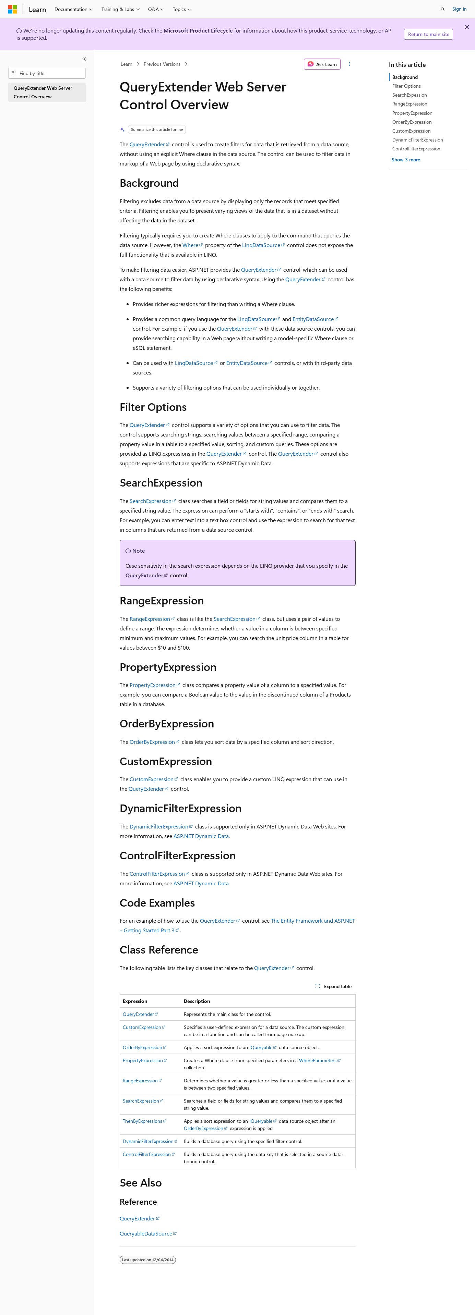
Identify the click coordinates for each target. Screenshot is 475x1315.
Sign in (459, 8)
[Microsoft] (12, 9)
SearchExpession (409, 94)
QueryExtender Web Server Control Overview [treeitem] (43, 92)
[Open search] (443, 9)
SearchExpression (150, 500)
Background (405, 77)
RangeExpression (150, 618)
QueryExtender (147, 144)
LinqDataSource (261, 244)
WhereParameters (317, 1060)
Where (190, 244)
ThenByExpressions (142, 1121)
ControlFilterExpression (157, 873)
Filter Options (406, 86)
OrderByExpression (152, 741)
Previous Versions (162, 64)
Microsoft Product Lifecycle (198, 30)
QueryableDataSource (146, 1233)
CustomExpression (152, 779)
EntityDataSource (313, 318)
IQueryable (260, 1047)
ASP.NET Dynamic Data (201, 835)
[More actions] (349, 64)
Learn (126, 64)
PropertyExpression (153, 684)
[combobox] (47, 73)
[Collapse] (84, 59)
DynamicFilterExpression (159, 826)
